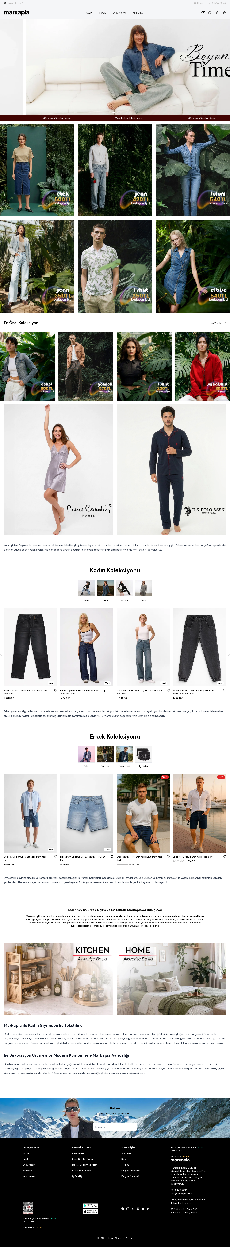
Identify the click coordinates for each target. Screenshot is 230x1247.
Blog (123, 1159)
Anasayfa (126, 1153)
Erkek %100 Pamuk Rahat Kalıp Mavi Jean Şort (25, 858)
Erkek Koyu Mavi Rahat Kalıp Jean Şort (193, 856)
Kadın (26, 1153)
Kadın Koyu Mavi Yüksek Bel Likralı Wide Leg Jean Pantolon (83, 692)
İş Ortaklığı (77, 1176)
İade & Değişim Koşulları (84, 1164)
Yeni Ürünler (29, 1176)
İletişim (125, 1164)
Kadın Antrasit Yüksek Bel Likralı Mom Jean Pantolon (26, 692)
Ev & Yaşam (29, 1164)
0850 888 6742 (179, 1190)
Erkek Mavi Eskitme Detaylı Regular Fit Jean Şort (82, 858)
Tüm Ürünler (217, 323)
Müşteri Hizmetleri (130, 1170)
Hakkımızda (78, 1153)
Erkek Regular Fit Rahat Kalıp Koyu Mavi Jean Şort (140, 858)
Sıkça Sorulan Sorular (83, 1159)
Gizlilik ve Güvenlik (81, 1170)
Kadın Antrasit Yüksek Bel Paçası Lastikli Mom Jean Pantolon (193, 692)
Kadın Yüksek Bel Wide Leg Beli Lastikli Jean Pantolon (139, 692)
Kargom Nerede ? (130, 1176)
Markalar (27, 1170)
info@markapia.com (181, 1193)
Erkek (25, 1159)
